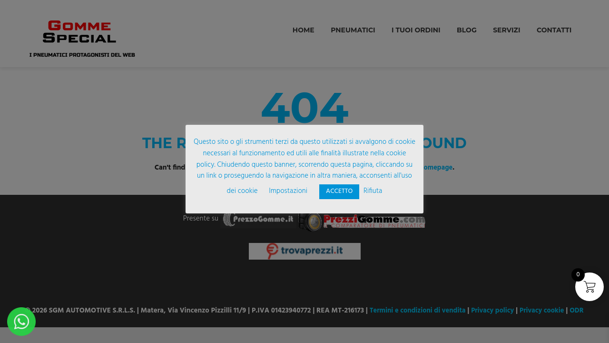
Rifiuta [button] (372, 191)
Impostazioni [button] (288, 191)
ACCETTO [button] (339, 191)
